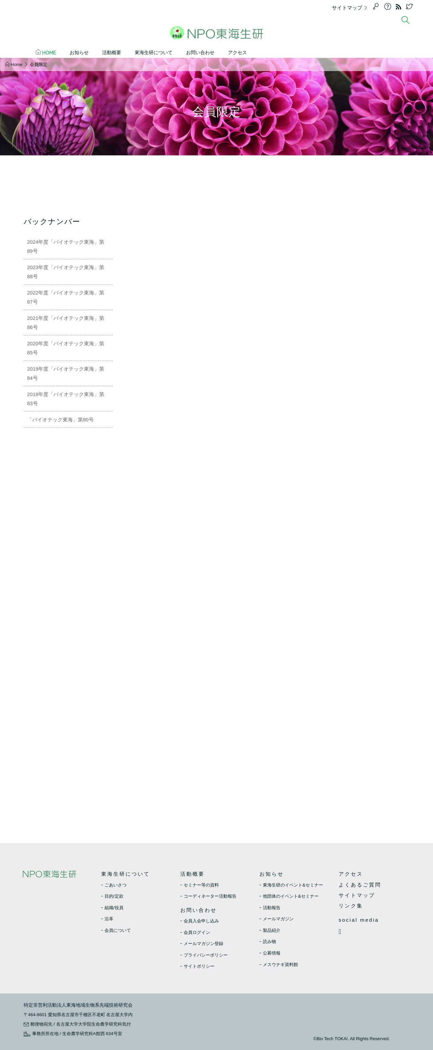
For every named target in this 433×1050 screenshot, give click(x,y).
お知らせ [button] (79, 52)
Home (46, 52)
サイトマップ (351, 7)
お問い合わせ (198, 910)
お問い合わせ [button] (200, 52)
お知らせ (271, 874)
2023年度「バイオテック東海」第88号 (65, 271)
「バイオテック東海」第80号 (60, 419)
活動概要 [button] (111, 52)
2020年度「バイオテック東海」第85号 (65, 348)
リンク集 (351, 906)
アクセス (237, 52)
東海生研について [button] (154, 52)
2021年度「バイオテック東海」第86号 (65, 322)
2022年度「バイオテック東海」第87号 (65, 297)
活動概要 (192, 874)
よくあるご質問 (360, 885)
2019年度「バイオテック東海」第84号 (65, 373)
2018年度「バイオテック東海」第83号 (65, 398)
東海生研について (125, 874)
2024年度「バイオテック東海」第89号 (65, 246)
